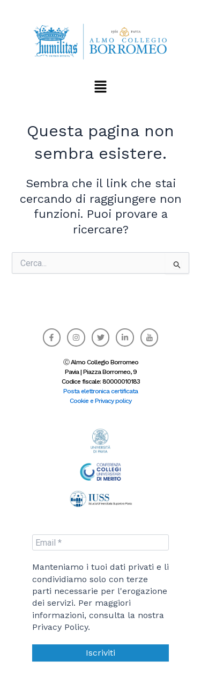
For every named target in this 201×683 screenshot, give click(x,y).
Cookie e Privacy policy (100, 401)
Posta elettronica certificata (100, 391)
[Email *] (100, 542)
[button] (100, 86)
